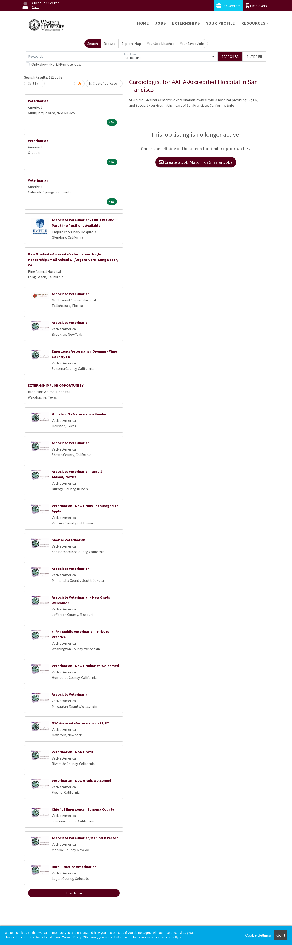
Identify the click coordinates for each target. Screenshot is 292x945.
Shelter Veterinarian (68, 540)
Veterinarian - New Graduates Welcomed (85, 665)
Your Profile (220, 23)
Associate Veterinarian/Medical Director (85, 838)
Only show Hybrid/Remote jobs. (56, 64)
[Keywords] (74, 56)
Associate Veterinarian (70, 293)
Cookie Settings (258, 935)
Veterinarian (38, 101)
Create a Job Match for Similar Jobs (195, 162)
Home (143, 23)
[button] (254, 56)
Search (92, 43)
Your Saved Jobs (192, 43)
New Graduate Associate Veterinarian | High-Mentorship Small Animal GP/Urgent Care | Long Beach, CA (73, 259)
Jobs (160, 23)
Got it (280, 935)
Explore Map (131, 43)
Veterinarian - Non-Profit (72, 751)
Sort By (33, 83)
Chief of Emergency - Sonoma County (83, 809)
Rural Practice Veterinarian (74, 866)
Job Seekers (228, 5)
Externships (186, 23)
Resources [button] (253, 23)
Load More (74, 893)
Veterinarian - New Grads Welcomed (81, 780)
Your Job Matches (160, 43)
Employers (256, 5)
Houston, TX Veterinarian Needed (79, 414)
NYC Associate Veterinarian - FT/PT (80, 723)
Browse (109, 43)
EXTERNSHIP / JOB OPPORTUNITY (55, 385)
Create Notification (104, 83)
